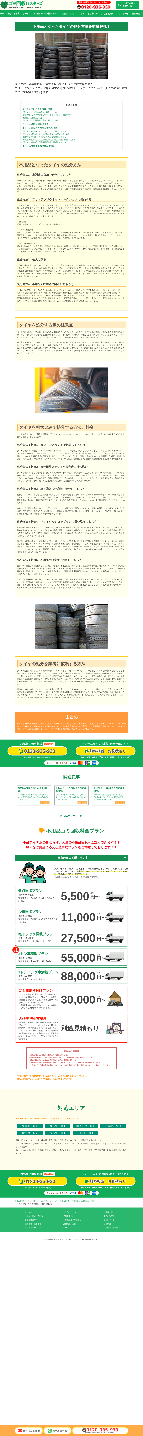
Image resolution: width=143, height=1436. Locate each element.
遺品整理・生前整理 (33, 1224)
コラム (82, 13)
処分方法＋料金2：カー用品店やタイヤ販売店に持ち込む (46, 134)
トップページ (30, 1212)
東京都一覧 (30, 1126)
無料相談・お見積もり (105, 751)
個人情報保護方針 (111, 1228)
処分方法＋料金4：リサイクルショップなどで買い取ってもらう (49, 139)
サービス (27, 13)
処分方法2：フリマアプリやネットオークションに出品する (47, 115)
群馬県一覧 (57, 1132)
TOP (2, 13)
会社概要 (136, 13)
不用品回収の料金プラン (73, 1220)
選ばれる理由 (13, 13)
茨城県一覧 (85, 1132)
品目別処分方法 (69, 1224)
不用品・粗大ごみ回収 (34, 1216)
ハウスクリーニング (33, 1228)
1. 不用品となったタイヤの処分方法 (37, 109)
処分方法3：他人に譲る (32, 118)
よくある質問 (107, 13)
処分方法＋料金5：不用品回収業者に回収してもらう (44, 142)
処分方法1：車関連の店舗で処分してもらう (41, 112)
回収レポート (122, 13)
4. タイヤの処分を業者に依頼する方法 (38, 146)
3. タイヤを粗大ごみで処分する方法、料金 (40, 128)
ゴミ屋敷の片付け (32, 1220)
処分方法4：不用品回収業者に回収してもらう (42, 120)
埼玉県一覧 (57, 1126)
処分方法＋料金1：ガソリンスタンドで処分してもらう (45, 131)
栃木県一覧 (30, 1132)
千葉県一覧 (113, 1126)
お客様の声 (93, 13)
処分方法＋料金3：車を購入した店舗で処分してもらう (45, 137)
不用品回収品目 (68, 13)
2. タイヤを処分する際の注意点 (35, 124)
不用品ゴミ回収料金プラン (46, 13)
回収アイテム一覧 (73, 816)
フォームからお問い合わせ (129, 4)
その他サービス (69, 1212)
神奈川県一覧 (85, 1126)
